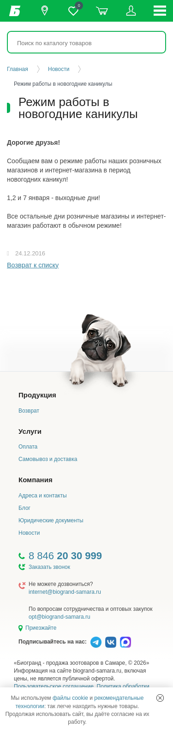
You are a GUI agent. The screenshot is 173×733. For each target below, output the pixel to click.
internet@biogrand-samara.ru (65, 592)
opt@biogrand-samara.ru (59, 617)
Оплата (27, 446)
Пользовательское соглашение (54, 686)
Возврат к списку (33, 265)
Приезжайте (40, 628)
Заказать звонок (49, 567)
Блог (24, 508)
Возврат (28, 411)
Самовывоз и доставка (47, 459)
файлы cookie (70, 698)
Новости (29, 533)
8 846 (65, 556)
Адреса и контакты (42, 495)
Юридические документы (51, 520)
